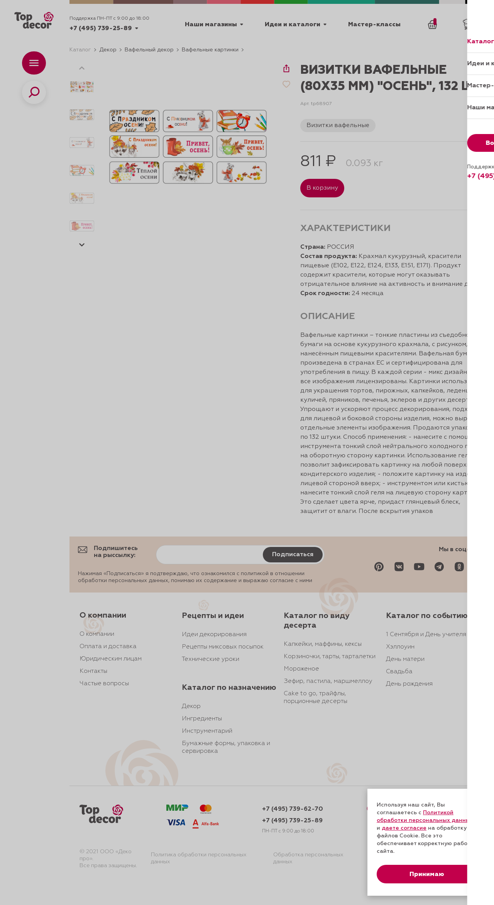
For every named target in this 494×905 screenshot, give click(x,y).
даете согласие (404, 828)
